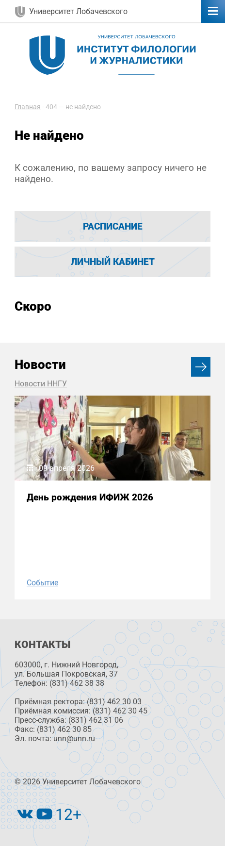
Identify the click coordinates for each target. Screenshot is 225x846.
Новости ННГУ (41, 383)
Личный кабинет (113, 261)
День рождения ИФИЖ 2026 (90, 497)
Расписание (113, 226)
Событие (42, 582)
